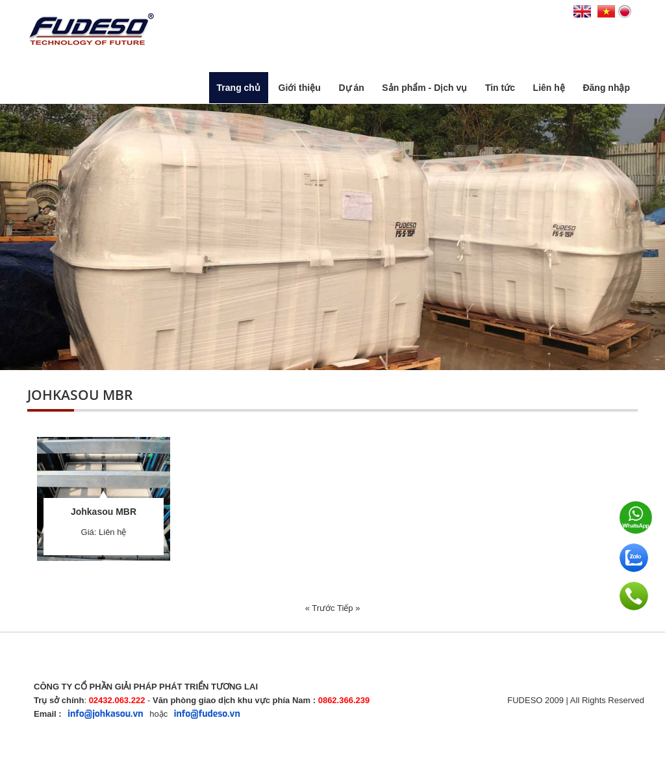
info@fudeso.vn (207, 714)
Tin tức (500, 87)
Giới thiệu (300, 87)
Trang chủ (238, 87)
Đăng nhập (606, 87)
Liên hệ (549, 87)
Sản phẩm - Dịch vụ (424, 87)
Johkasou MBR (103, 511)
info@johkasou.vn (105, 714)
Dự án (351, 87)
